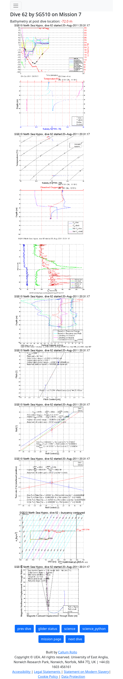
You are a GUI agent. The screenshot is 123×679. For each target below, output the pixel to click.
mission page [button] (51, 639)
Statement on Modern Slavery (86, 671)
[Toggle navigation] (15, 6)
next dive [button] (75, 639)
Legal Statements (47, 671)
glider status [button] (47, 628)
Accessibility (21, 671)
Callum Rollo (67, 652)
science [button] (69, 628)
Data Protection (73, 676)
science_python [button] (94, 628)
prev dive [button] (24, 628)
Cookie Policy (48, 676)
